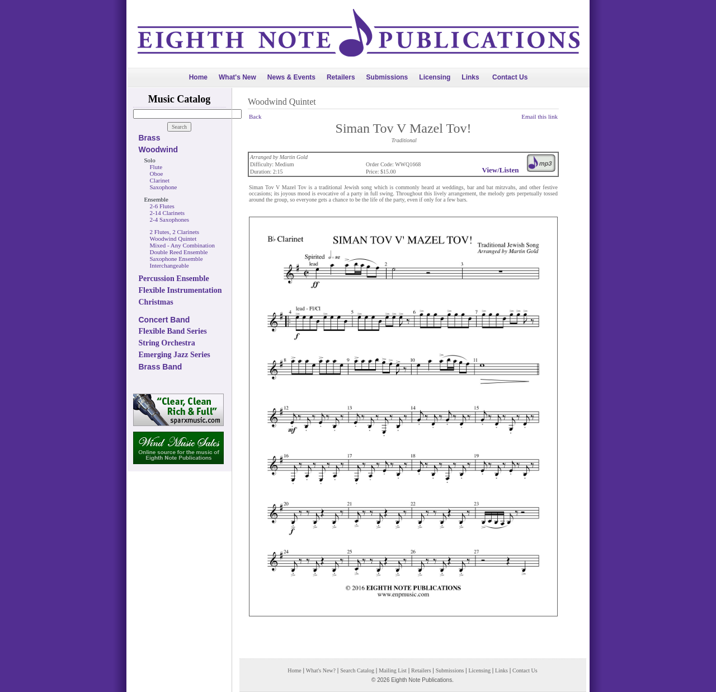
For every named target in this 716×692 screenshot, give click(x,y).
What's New (237, 77)
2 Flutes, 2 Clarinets (175, 231)
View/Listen (500, 170)
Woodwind (158, 149)
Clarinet (159, 180)
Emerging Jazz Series (174, 354)
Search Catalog (357, 670)
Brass (150, 137)
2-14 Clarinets (167, 212)
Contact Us (509, 77)
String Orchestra (167, 343)
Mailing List (393, 670)
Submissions (387, 77)
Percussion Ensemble (174, 278)
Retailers (341, 77)
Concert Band (164, 319)
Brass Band (160, 366)
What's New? (321, 670)
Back (255, 116)
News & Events (291, 77)
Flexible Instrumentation (180, 290)
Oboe (156, 173)
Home (198, 77)
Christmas (156, 302)
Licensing (434, 77)
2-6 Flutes (162, 206)
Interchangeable (169, 265)
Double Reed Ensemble (179, 252)
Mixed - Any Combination (182, 245)
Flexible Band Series (173, 331)
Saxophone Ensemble (176, 258)
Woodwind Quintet (173, 238)
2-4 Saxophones (170, 219)
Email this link (539, 116)
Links (470, 77)
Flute (156, 166)
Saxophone (163, 187)
